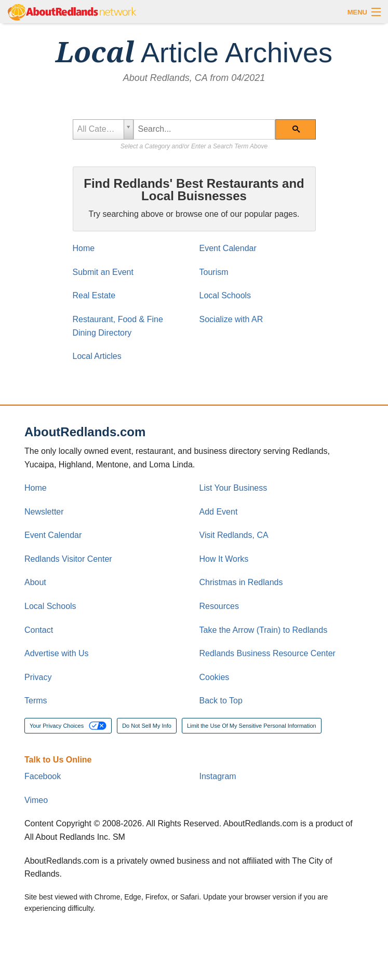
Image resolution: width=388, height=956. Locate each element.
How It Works (224, 559)
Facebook (42, 776)
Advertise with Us (56, 653)
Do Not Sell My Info (146, 726)
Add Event (218, 511)
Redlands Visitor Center (68, 559)
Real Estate (94, 295)
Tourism (214, 272)
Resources (219, 606)
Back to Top (221, 700)
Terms (35, 700)
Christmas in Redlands (241, 582)
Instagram (217, 776)
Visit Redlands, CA (234, 535)
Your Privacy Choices (68, 726)
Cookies (214, 677)
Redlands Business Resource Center (267, 653)
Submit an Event (103, 272)
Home (84, 248)
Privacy (37, 677)
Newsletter (44, 511)
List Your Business (233, 487)
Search (303, 133)
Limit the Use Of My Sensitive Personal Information (251, 726)
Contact (38, 630)
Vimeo (36, 800)
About (35, 582)
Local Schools (225, 295)
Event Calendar (228, 248)
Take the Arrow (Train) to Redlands (263, 630)
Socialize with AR (231, 319)
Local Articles (97, 356)
